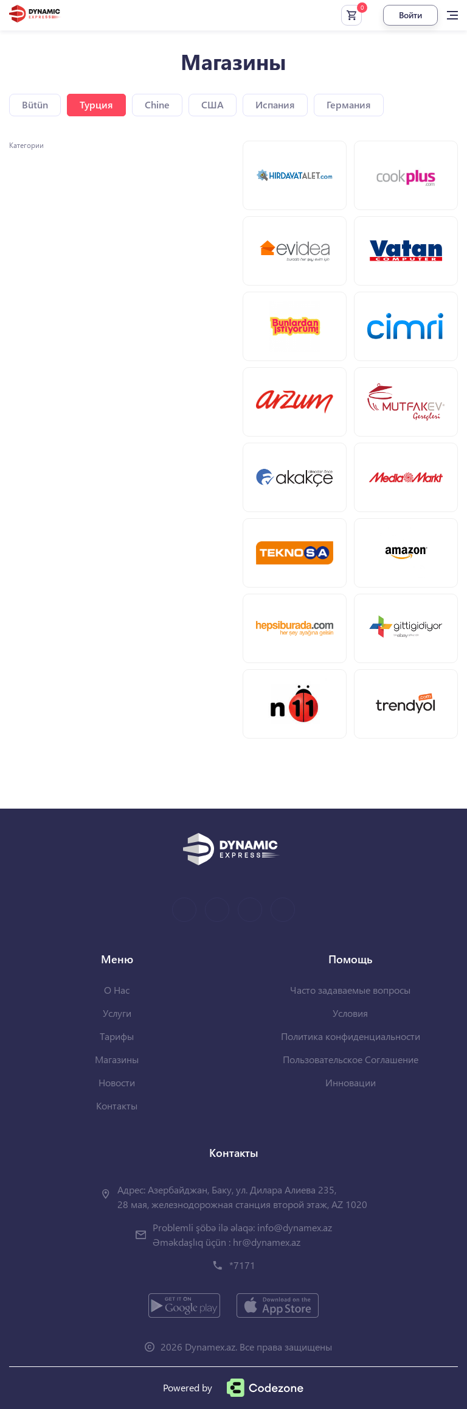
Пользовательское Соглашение (350, 1059)
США (212, 104)
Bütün (35, 104)
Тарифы (117, 1036)
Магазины (117, 1059)
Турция (96, 104)
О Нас (117, 989)
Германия (349, 104)
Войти (410, 15)
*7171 (242, 1265)
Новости (117, 1082)
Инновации (350, 1082)
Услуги (117, 1013)
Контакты (116, 1105)
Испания (275, 104)
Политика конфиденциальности (350, 1036)
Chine (157, 104)
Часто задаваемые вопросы (350, 989)
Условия (350, 1013)
